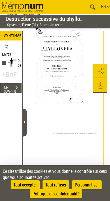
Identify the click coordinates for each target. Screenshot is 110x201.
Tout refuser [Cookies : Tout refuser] (55, 185)
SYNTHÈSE (12, 35)
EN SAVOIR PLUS (13, 88)
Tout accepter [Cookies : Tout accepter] (25, 185)
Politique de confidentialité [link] (55, 194)
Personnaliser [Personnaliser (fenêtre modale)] (87, 185)
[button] (100, 71)
